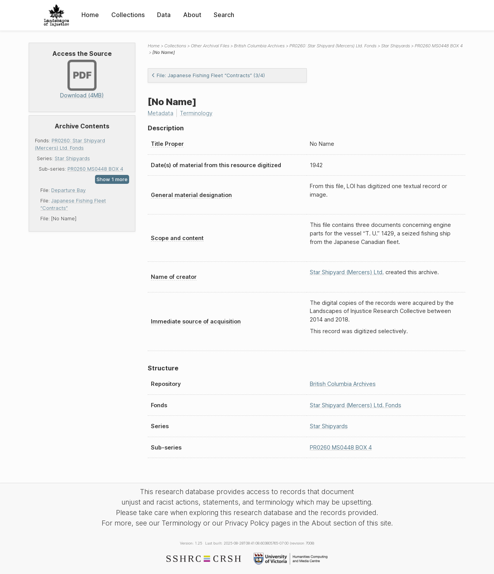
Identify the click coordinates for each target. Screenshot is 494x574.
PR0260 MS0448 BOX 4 (95, 169)
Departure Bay (68, 190)
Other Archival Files (210, 45)
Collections (128, 15)
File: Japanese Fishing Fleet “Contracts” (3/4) (208, 75)
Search (224, 15)
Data (164, 15)
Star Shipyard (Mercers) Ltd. (347, 272)
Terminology (196, 113)
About (192, 15)
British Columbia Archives (259, 45)
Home (90, 15)
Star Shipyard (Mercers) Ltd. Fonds (355, 405)
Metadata (160, 113)
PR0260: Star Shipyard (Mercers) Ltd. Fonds (333, 45)
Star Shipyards (72, 158)
